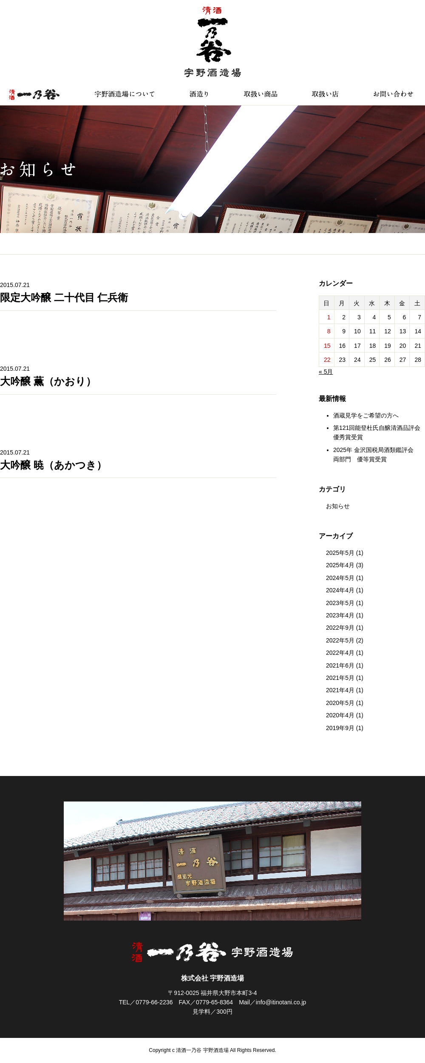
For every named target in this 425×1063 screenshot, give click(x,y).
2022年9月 (340, 627)
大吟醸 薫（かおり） (48, 381)
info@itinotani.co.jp (281, 1002)
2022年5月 (340, 640)
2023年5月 (340, 603)
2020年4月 (340, 715)
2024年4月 (340, 590)
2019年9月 (340, 728)
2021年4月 (340, 690)
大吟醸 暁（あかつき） (53, 465)
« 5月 (326, 371)
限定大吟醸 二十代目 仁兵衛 (64, 297)
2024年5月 (340, 577)
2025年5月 (340, 552)
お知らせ (338, 506)
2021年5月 (340, 677)
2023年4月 (340, 615)
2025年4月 (340, 565)
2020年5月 (340, 702)
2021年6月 (340, 665)
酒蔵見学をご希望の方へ (366, 415)
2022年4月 (340, 652)
